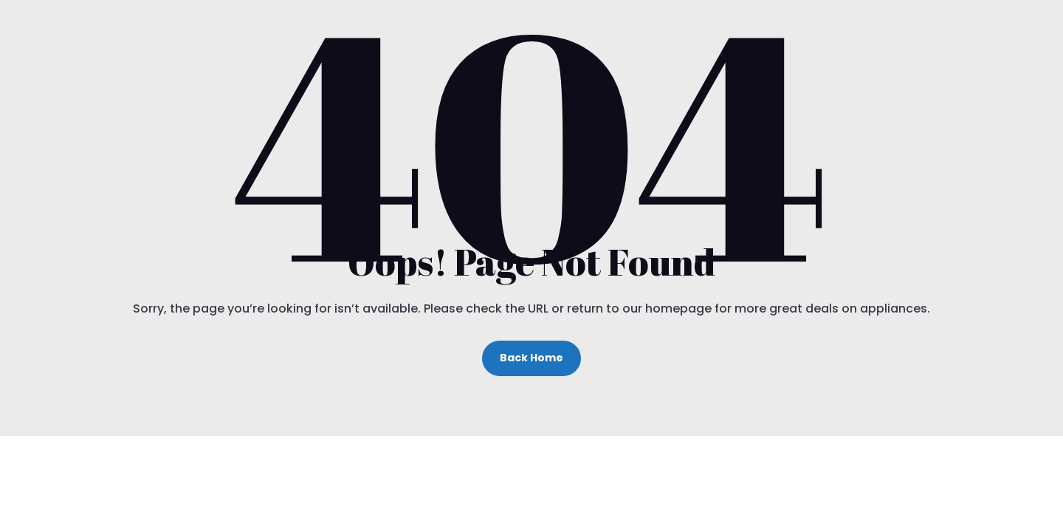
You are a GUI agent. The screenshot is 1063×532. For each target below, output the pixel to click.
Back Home (531, 357)
